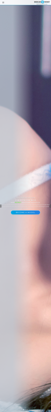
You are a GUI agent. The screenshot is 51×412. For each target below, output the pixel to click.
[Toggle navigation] (3, 2)
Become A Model (25, 212)
